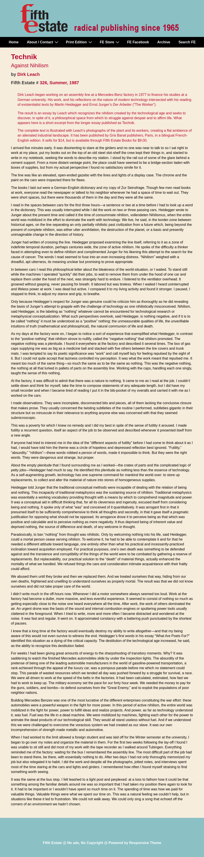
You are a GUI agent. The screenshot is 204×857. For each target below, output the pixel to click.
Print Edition (79, 42)
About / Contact (43, 42)
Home (13, 42)
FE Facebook (138, 42)
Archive (163, 42)
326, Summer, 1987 (59, 82)
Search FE (187, 42)
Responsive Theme (145, 843)
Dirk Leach (28, 74)
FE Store (110, 42)
